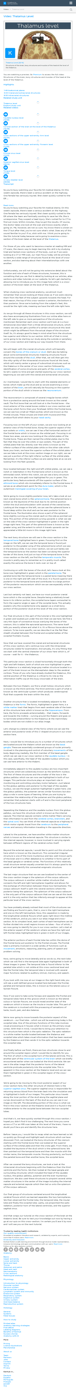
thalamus (53, 239)
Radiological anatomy (13, 1275)
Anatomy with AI (11, 1336)
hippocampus (55, 710)
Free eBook (8, 1328)
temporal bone (11, 540)
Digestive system (11, 1298)
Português (8, 1380)
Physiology (8, 1279)
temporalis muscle (51, 557)
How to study (9, 1320)
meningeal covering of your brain (31, 489)
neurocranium (54, 391)
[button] (38, 704)
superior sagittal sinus (14, 1089)
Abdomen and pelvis (12, 1267)
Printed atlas (9, 1323)
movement (9, 949)
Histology (7, 1308)
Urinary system (10, 1300)
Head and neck (10, 1269)
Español (6, 1378)
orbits (22, 431)
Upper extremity (11, 1259)
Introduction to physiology (15, 1283)
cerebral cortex (62, 369)
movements (59, 750)
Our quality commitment (15, 1233)
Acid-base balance (11, 1302)
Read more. (29, 1237)
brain (20, 388)
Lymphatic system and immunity (18, 1291)
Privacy (6, 1368)
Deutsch (7, 1375)
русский (6, 1384)
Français (7, 1382)
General (6, 1312)
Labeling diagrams (11, 1330)
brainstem (60, 819)
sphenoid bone (41, 499)
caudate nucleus (57, 756)
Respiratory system (12, 1296)
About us (7, 1351)
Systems (7, 1314)
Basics (6, 1257)
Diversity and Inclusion (14, 1240)
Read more (8, 205)
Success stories (10, 1334)
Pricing (6, 1343)
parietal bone (54, 573)
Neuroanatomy (10, 1271)
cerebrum (46, 825)
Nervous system (11, 1287)
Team (5, 1355)
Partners (7, 1357)
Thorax (6, 1265)
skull (32, 358)
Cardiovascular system (13, 1289)
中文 (5, 1386)
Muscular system (11, 1285)
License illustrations (12, 1346)
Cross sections (10, 1273)
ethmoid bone (10, 483)
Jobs (5, 1359)
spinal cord (13, 822)
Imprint (6, 1364)
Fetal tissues (9, 1316)
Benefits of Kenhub (12, 1332)
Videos (6, 9)
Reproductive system (13, 1304)
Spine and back (10, 1263)
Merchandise (9, 1348)
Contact (7, 1362)
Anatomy (7, 1253)
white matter (10, 707)
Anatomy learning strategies (16, 1325)
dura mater (47, 486)
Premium (37, 74)
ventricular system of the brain (39, 1059)
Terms (6, 1366)
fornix (23, 705)
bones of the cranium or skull (31, 352)
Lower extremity (11, 1261)
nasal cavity (45, 418)
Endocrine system (11, 1294)
